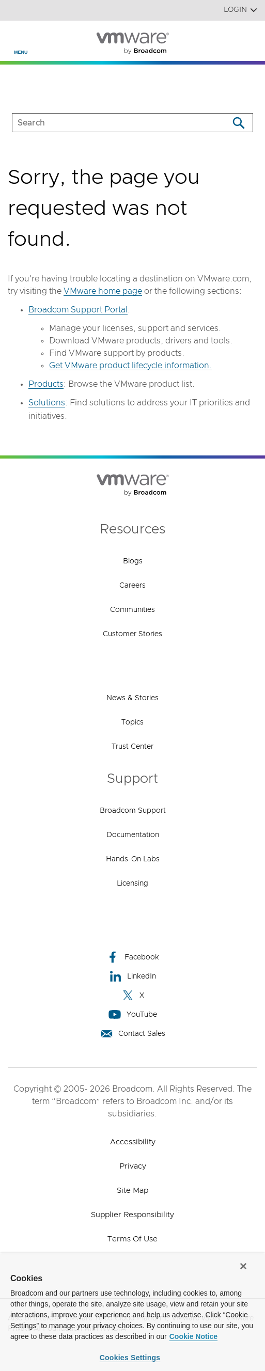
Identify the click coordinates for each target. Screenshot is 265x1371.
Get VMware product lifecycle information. (130, 365)
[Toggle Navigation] (16, 36)
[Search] (238, 123)
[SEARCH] (109, 123)
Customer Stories (132, 634)
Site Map (132, 1190)
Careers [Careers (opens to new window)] (132, 585)
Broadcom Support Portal (78, 310)
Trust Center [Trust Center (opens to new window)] (132, 746)
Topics (132, 722)
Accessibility (132, 1142)
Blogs (133, 561)
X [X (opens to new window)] (132, 995)
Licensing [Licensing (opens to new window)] (132, 883)
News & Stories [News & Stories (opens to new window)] (132, 698)
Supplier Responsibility (132, 1215)
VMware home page (103, 291)
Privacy (132, 1166)
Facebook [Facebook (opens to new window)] (132, 957)
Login (240, 10)
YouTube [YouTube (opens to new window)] (132, 1014)
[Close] (243, 1266)
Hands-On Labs (133, 859)
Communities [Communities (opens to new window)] (132, 609)
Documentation (132, 835)
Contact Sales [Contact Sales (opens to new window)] (132, 1033)
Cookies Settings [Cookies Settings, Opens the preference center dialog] (130, 1357)
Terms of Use (132, 1239)
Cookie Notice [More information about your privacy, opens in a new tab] (193, 1336)
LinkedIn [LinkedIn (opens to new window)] (132, 976)
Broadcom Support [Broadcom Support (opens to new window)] (133, 810)
